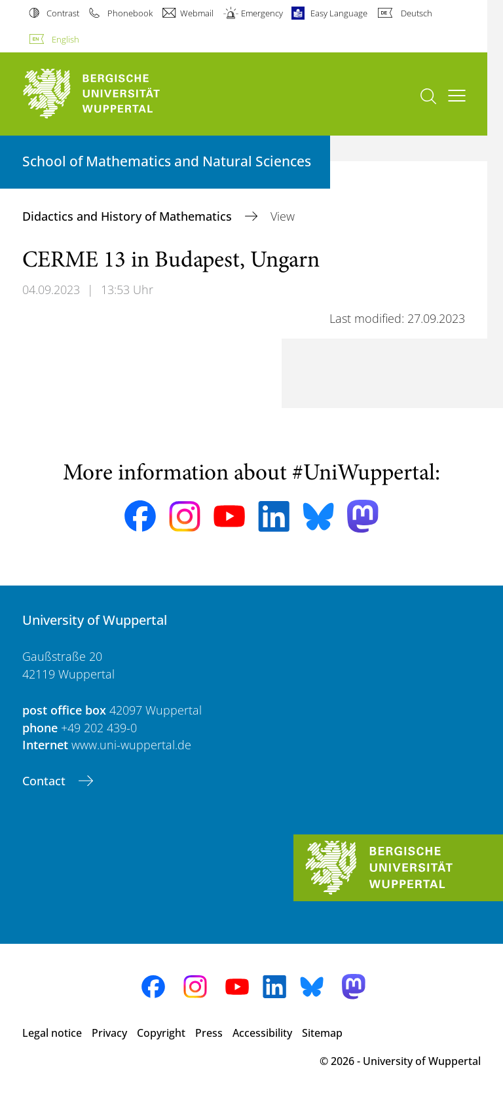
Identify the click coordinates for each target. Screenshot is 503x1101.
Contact (45, 781)
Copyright (161, 1033)
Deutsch (416, 13)
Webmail (197, 13)
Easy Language (338, 13)
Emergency (262, 13)
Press (209, 1033)
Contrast (63, 13)
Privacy (109, 1033)
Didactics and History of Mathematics (128, 216)
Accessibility (262, 1033)
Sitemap (322, 1033)
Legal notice (52, 1033)
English (65, 39)
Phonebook (130, 13)
